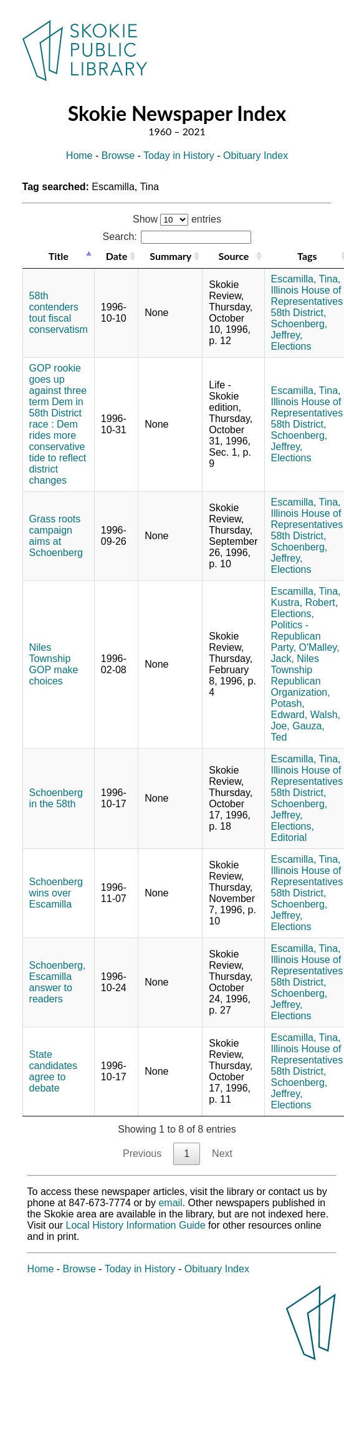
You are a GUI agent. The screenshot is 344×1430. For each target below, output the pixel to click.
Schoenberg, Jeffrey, (299, 329)
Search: (177, 236)
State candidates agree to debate (53, 1071)
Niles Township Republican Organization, (300, 675)
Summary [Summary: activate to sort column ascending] (170, 256)
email (170, 1202)
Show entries (177, 219)
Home (79, 155)
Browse (118, 155)
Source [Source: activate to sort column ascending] (233, 256)
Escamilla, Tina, (306, 279)
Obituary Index (255, 155)
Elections (291, 346)
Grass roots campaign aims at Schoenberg (56, 536)
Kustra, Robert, (304, 602)
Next (222, 1153)
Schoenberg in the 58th (56, 798)
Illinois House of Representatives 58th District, (307, 301)
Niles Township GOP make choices (54, 664)
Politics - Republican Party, (296, 636)
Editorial (289, 837)
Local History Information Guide (136, 1225)
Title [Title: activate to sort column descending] (59, 256)
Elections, (292, 613)
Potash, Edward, (289, 709)
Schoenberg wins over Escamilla (56, 892)
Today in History (178, 155)
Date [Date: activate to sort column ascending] (116, 256)
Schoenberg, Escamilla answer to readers (57, 982)
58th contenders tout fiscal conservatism (58, 312)
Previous (142, 1153)
